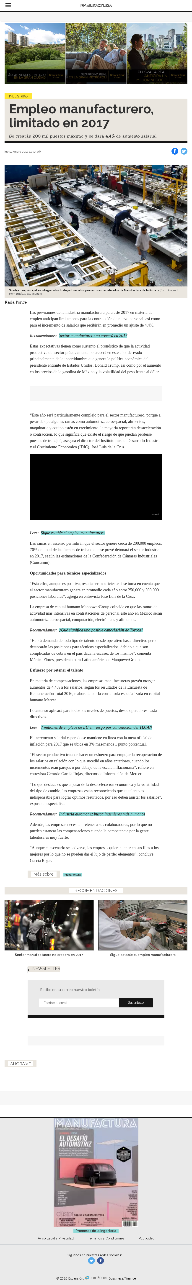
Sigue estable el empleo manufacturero (73, 533)
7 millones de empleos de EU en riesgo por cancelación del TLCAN (96, 727)
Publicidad (146, 1238)
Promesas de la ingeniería (96, 1231)
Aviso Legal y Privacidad (56, 1238)
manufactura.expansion (100, 1260)
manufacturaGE (91, 1260)
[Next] (182, 54)
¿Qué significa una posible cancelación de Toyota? (101, 630)
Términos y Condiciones (106, 1238)
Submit (136, 1002)
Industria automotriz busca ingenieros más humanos (102, 814)
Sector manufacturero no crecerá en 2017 (93, 335)
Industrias (18, 96)
